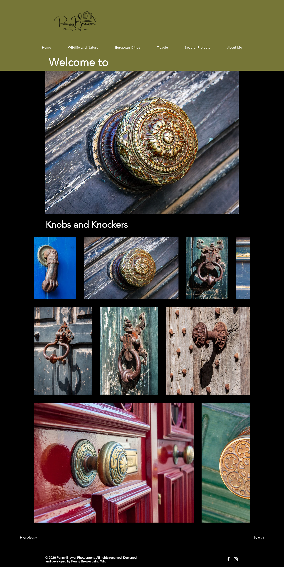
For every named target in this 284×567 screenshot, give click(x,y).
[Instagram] (235, 559)
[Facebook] (228, 559)
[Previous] (34, 538)
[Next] (251, 538)
